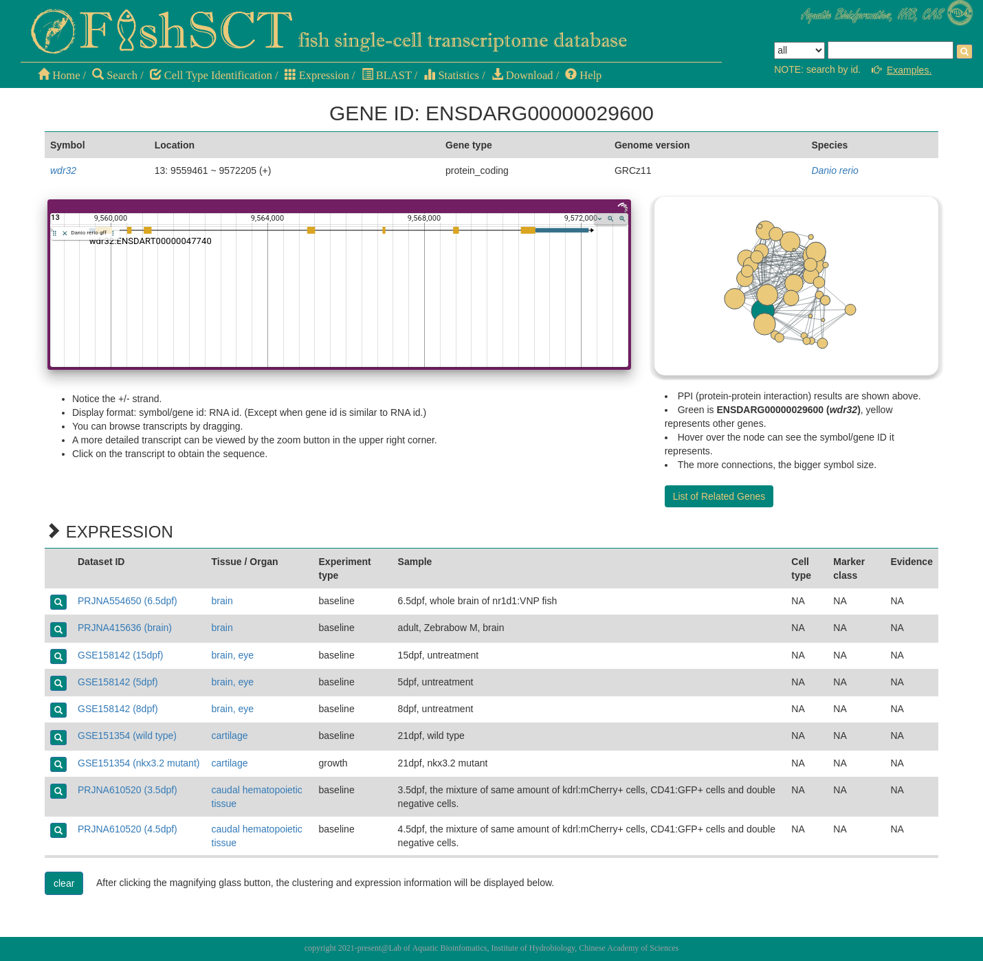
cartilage (230, 735)
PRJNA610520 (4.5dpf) (127, 829)
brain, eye (233, 655)
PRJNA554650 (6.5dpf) (127, 600)
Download (522, 75)
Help (583, 75)
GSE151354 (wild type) (127, 735)
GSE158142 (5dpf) (118, 681)
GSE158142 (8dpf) (118, 708)
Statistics (451, 75)
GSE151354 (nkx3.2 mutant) (138, 763)
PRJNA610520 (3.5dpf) (127, 789)
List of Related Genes (719, 496)
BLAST (387, 75)
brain (222, 600)
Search (114, 75)
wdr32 (63, 170)
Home (59, 75)
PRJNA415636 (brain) (125, 627)
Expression (317, 75)
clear (64, 883)
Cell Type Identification (211, 75)
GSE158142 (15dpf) (121, 655)
